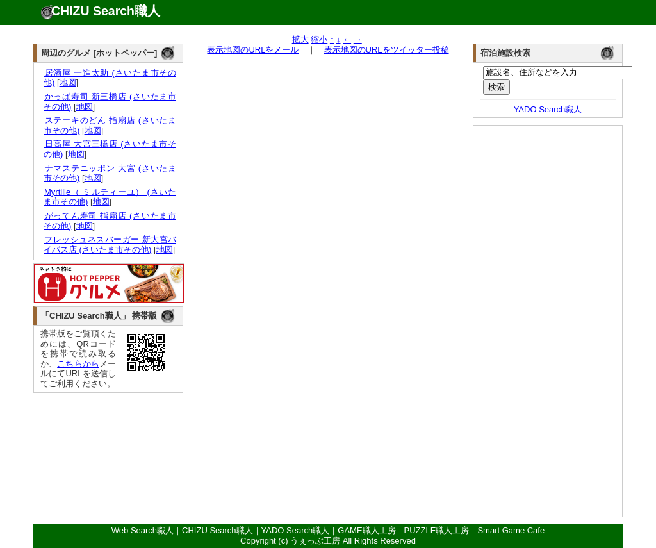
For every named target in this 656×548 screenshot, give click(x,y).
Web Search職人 (142, 530)
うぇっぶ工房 (315, 540)
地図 (68, 82)
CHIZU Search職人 (105, 11)
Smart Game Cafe (511, 530)
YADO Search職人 (548, 109)
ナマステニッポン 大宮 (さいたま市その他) (110, 173)
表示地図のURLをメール (253, 49)
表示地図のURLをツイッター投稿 (386, 49)
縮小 (319, 39)
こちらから (78, 364)
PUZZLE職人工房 (437, 530)
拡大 (300, 39)
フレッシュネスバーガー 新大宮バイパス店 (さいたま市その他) (110, 244)
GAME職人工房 (366, 530)
